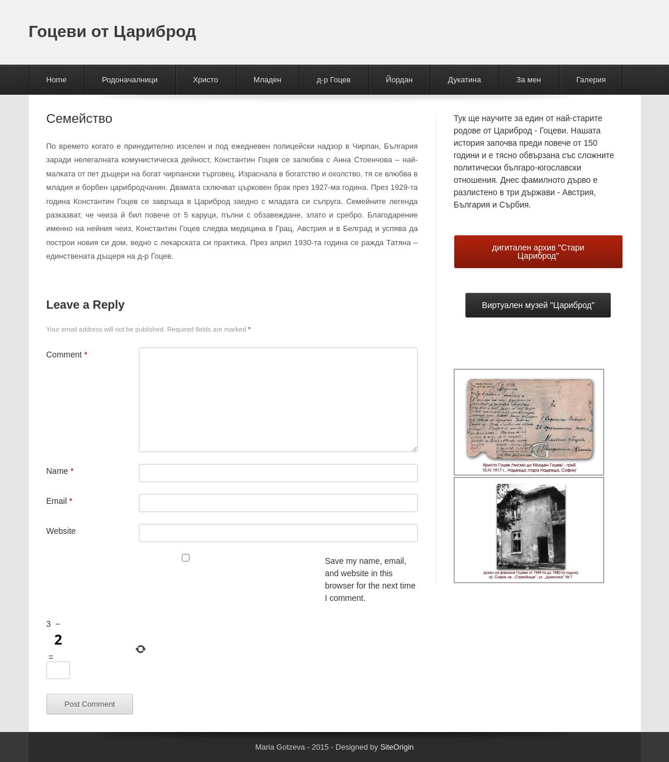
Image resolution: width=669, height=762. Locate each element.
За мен (529, 79)
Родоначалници (130, 79)
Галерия (591, 79)
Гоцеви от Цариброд (113, 31)
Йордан (399, 79)
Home (56, 79)
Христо (205, 79)
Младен (268, 79)
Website (61, 531)
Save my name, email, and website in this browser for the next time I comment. (370, 579)
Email (59, 501)
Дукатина (464, 79)
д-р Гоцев (334, 79)
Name (60, 471)
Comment (67, 354)
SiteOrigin (397, 747)
